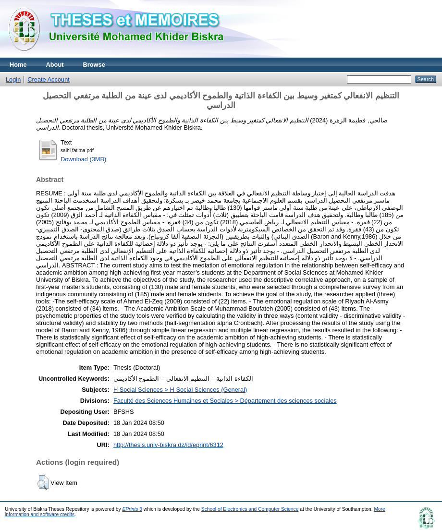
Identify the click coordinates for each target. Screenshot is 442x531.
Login (13, 79)
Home (18, 64)
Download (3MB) (83, 159)
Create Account (48, 79)
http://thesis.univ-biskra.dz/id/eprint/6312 (168, 444)
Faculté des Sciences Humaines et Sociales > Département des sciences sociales (225, 400)
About (55, 64)
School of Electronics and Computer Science (250, 509)
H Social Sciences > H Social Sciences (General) (180, 389)
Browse (94, 64)
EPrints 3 (132, 509)
